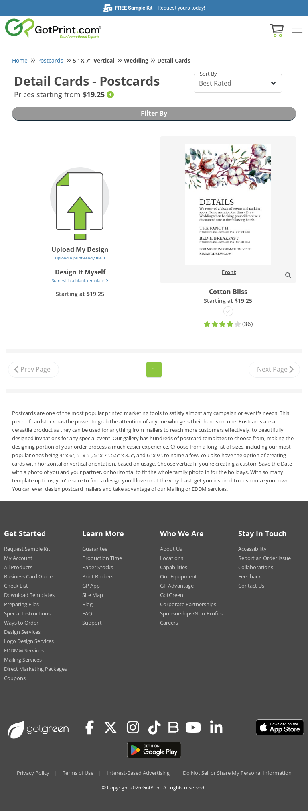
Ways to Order (21, 622)
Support (92, 622)
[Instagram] (133, 727)
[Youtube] (193, 727)
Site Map (92, 595)
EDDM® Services (24, 650)
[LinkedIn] (216, 727)
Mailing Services (23, 659)
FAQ (87, 613)
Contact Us (251, 585)
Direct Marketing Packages (35, 668)
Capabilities (173, 567)
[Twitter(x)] (110, 727)
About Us (171, 548)
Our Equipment (178, 576)
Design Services (22, 631)
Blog (87, 604)
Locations (171, 558)
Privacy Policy (33, 772)
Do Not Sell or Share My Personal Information (237, 772)
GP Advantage (177, 585)
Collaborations (255, 567)
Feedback (249, 576)
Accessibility (252, 548)
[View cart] (276, 29)
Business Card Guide (28, 576)
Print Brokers (97, 576)
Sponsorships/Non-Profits (191, 613)
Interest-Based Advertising (138, 772)
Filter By (154, 113)
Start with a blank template (80, 280)
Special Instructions (27, 613)
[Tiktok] (154, 727)
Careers (169, 622)
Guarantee (94, 548)
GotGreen (171, 595)
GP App (91, 585)
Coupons (15, 678)
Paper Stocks (97, 567)
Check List (16, 585)
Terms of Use (78, 772)
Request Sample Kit (27, 548)
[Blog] (173, 727)
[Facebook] (89, 727)
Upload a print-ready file (80, 258)
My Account (18, 558)
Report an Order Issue (264, 558)
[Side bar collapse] (297, 29)
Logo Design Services (29, 641)
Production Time (102, 558)
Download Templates (29, 595)
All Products (18, 567)
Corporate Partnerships (188, 604)
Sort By (208, 73)
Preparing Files (21, 604)
